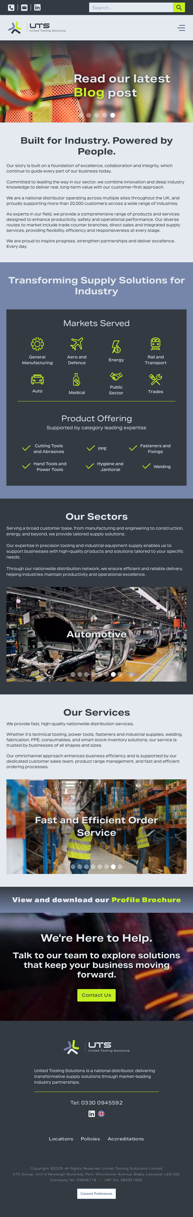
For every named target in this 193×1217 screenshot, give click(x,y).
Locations (61, 1139)
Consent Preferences (96, 1194)
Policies (90, 1139)
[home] (37, 27)
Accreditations (126, 1139)
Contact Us (96, 996)
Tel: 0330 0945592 (96, 1103)
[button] (179, 28)
